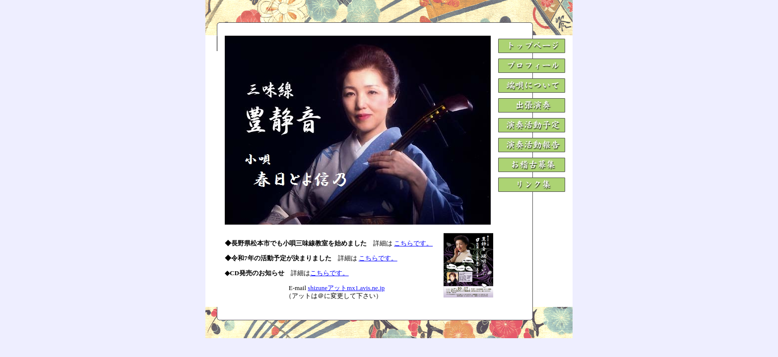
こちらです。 (413, 243)
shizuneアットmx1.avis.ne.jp (346, 288)
